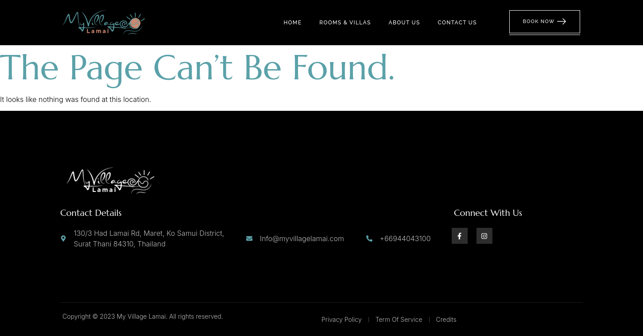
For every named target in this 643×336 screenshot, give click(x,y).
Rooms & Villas (345, 23)
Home (292, 23)
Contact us (457, 23)
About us (404, 23)
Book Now (544, 21)
